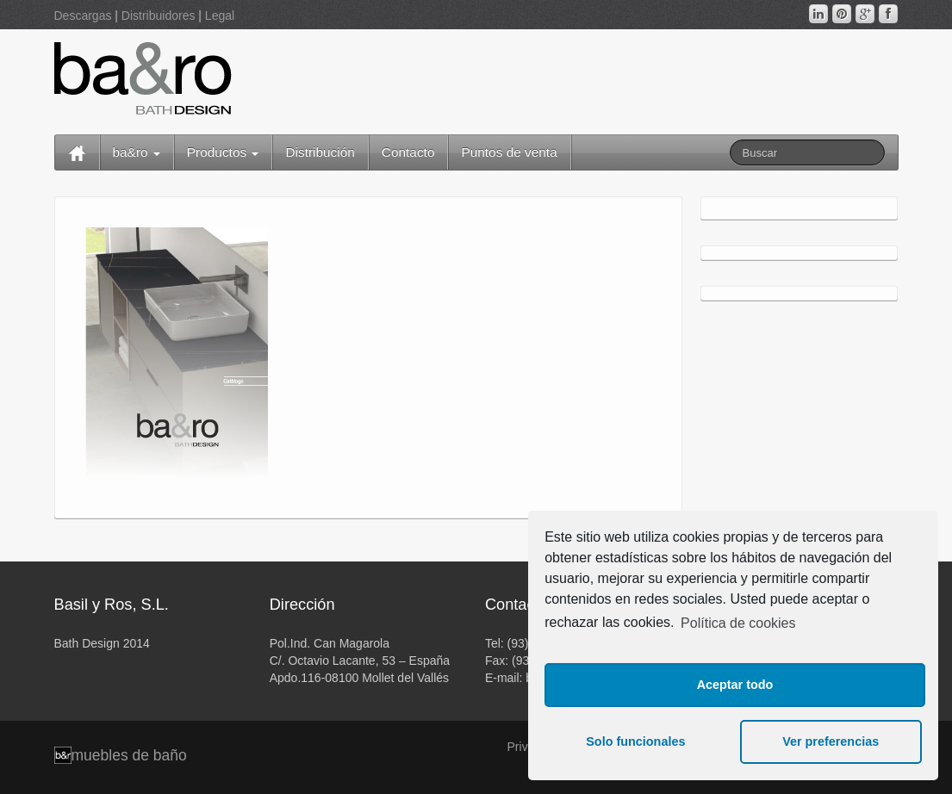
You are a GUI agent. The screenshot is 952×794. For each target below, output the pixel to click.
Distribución (319, 152)
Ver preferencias (830, 741)
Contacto (408, 152)
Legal (219, 15)
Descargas (83, 15)
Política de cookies (738, 623)
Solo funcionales (635, 741)
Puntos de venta (509, 152)
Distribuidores (158, 15)
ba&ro (136, 152)
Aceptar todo (735, 685)
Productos (223, 152)
